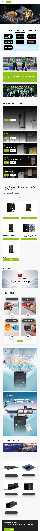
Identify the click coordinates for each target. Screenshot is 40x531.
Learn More (13, 120)
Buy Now (6, 120)
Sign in (6, 196)
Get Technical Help (9, 529)
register (11, 196)
